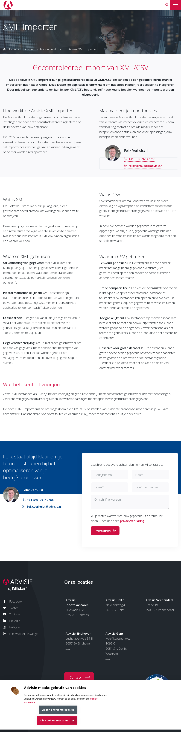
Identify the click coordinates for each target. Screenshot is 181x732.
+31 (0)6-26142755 (142, 159)
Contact (75, 677)
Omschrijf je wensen (107, 499)
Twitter (13, 608)
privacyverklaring (132, 521)
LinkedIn (14, 621)
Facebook (15, 601)
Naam (139, 475)
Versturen (103, 531)
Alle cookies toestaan (54, 720)
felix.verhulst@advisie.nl (146, 166)
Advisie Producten (51, 49)
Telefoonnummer (146, 487)
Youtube (14, 614)
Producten (27, 49)
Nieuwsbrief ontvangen (24, 634)
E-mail (99, 487)
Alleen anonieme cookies (58, 709)
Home (12, 49)
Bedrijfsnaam (103, 475)
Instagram (15, 627)
